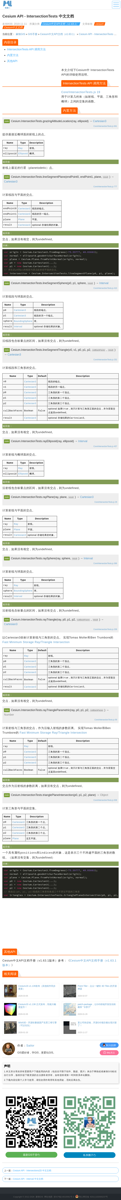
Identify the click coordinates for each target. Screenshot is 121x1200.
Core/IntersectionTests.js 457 (105, 444)
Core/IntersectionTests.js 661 (105, 126)
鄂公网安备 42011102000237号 (93, 1190)
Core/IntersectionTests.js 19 (80, 92)
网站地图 (48, 1190)
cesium (99, 24)
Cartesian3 (99, 121)
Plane (21, 219)
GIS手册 (32, 34)
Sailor (30, 1039)
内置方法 (12, 55)
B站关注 (109, 1046)
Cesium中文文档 (13, 27)
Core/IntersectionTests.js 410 (105, 287)
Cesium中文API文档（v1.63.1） (60, 24)
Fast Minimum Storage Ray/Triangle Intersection (36, 638)
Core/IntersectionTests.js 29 (106, 499)
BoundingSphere (23, 319)
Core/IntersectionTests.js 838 (105, 794)
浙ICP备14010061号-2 (64, 1190)
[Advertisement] (31, 90)
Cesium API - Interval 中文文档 (28, 1172)
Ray (20, 148)
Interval (103, 282)
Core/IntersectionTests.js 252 (105, 358)
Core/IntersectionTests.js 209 (105, 625)
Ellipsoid (23, 153)
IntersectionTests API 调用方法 (26, 49)
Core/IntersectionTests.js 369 (105, 560)
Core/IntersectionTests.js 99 (106, 715)
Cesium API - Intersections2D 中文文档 (32, 1164)
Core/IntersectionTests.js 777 (105, 186)
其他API (12, 61)
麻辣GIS (20, 34)
